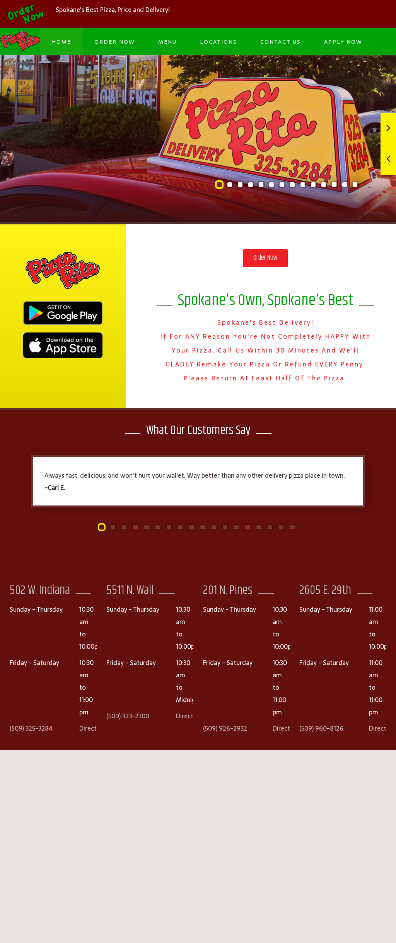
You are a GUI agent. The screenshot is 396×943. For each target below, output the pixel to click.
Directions (93, 728)
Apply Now (343, 41)
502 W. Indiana (40, 590)
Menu (167, 41)
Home (61, 41)
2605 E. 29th (325, 590)
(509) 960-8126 (321, 728)
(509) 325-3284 (31, 728)
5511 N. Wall (130, 590)
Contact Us (280, 41)
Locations (218, 41)
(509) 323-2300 (127, 716)
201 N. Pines (228, 590)
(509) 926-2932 (225, 728)
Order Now (114, 41)
